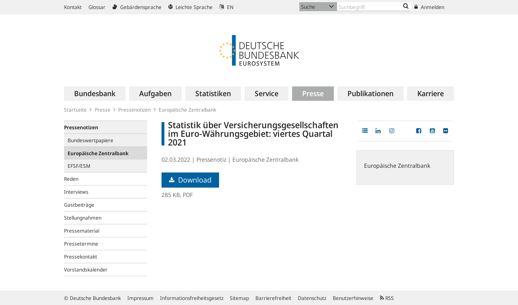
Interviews (76, 191)
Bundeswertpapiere (90, 140)
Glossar (96, 7)
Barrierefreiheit (273, 298)
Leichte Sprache (190, 7)
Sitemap (239, 298)
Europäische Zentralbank (187, 109)
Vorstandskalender (86, 269)
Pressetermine (81, 243)
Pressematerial (81, 230)
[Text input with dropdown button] (374, 6)
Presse (102, 109)
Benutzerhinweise (353, 298)
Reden (71, 178)
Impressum (140, 298)
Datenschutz (312, 298)
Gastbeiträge (79, 204)
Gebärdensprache (137, 7)
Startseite (75, 109)
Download (190, 180)
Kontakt (73, 7)
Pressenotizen (134, 109)
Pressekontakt (80, 256)
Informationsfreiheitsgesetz (191, 298)
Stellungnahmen (82, 217)
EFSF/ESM (79, 165)
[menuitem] (95, 93)
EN (226, 7)
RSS (387, 298)
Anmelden (429, 7)
